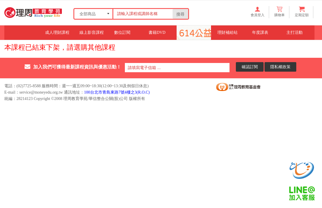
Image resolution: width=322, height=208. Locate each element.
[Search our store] (142, 13)
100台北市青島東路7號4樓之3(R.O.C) (117, 92)
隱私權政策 (280, 66)
